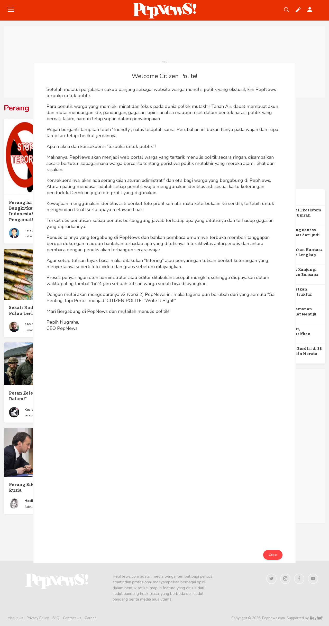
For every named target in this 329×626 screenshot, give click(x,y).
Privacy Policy (38, 617)
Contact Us (72, 617)
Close (273, 555)
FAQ (55, 617)
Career (90, 617)
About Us (15, 617)
